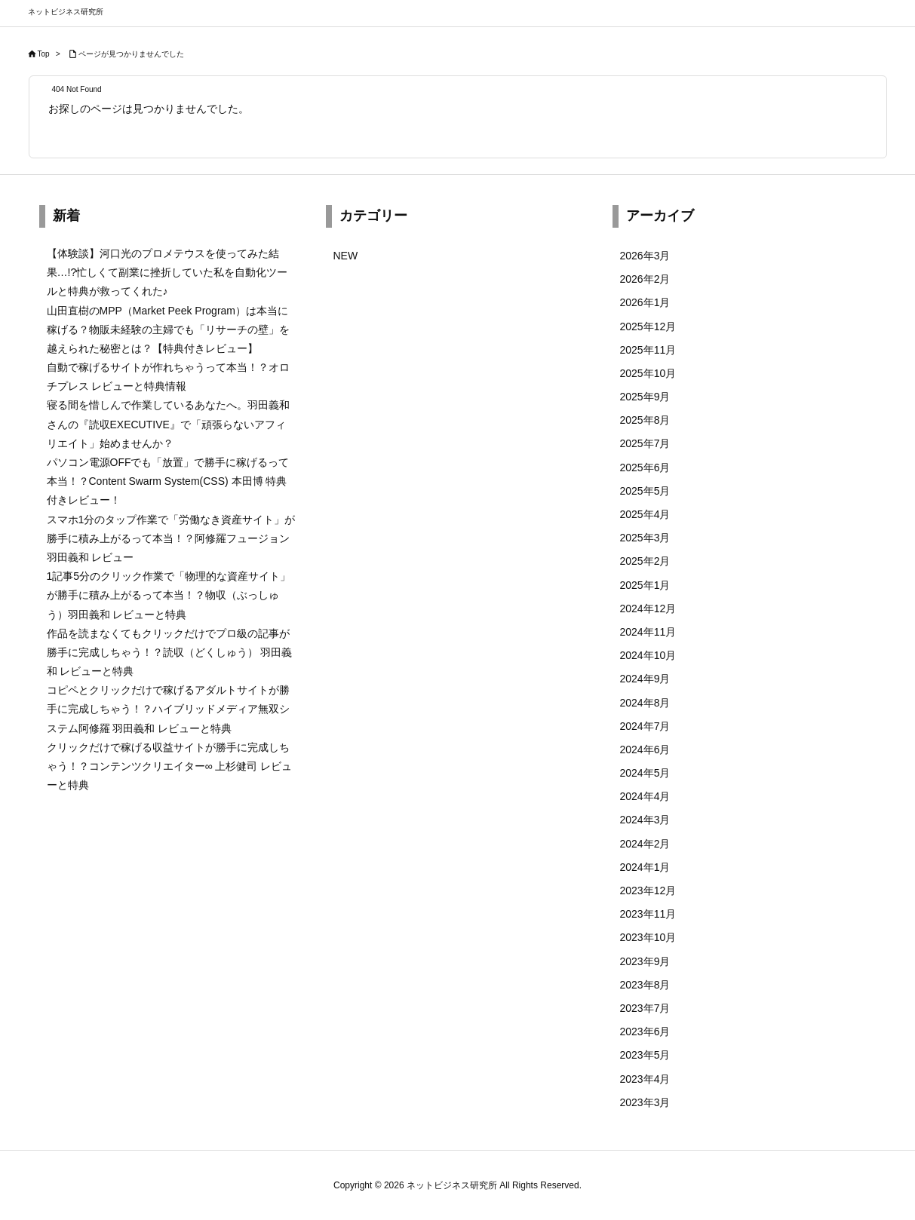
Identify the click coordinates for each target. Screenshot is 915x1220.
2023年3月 (645, 1102)
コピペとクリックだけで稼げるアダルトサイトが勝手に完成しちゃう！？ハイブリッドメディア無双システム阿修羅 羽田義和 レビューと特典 (168, 709)
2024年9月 (645, 679)
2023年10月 (648, 937)
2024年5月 (645, 773)
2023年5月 (645, 1055)
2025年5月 (645, 491)
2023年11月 (648, 914)
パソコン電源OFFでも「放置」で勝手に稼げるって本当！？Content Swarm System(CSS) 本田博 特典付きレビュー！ (168, 481)
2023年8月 (645, 985)
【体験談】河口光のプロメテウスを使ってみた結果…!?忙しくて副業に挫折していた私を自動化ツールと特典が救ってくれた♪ (167, 272)
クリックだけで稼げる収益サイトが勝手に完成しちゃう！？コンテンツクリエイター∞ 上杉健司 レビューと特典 (170, 766)
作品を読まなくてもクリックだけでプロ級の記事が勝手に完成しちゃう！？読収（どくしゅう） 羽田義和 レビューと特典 (170, 652)
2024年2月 (645, 844)
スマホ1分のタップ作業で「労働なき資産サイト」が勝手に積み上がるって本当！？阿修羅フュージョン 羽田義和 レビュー (171, 538)
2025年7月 (645, 443)
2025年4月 (645, 514)
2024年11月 (648, 632)
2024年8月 (645, 703)
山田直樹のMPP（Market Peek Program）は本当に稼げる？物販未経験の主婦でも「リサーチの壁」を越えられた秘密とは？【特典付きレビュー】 (168, 329)
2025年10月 (648, 373)
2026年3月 (645, 256)
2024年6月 (645, 749)
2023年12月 (648, 890)
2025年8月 (645, 420)
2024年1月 (645, 867)
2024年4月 (645, 796)
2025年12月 (648, 326)
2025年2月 (645, 561)
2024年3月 (645, 820)
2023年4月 (645, 1079)
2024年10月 (648, 655)
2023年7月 (645, 1008)
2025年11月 (648, 350)
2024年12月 (648, 608)
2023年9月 (645, 961)
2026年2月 (645, 279)
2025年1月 (645, 585)
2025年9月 (645, 397)
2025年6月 (645, 467)
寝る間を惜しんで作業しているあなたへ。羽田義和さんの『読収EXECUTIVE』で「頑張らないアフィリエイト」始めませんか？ (168, 424)
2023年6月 (645, 1031)
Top (44, 54)
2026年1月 (645, 302)
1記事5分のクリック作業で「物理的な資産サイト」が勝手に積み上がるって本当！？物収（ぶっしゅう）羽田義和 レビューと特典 (169, 595)
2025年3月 (645, 538)
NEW (345, 256)
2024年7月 (645, 726)
